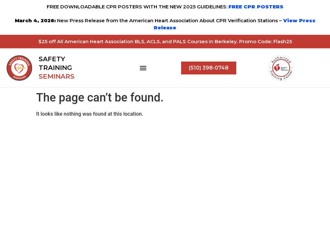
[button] (143, 68)
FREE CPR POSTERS (255, 7)
